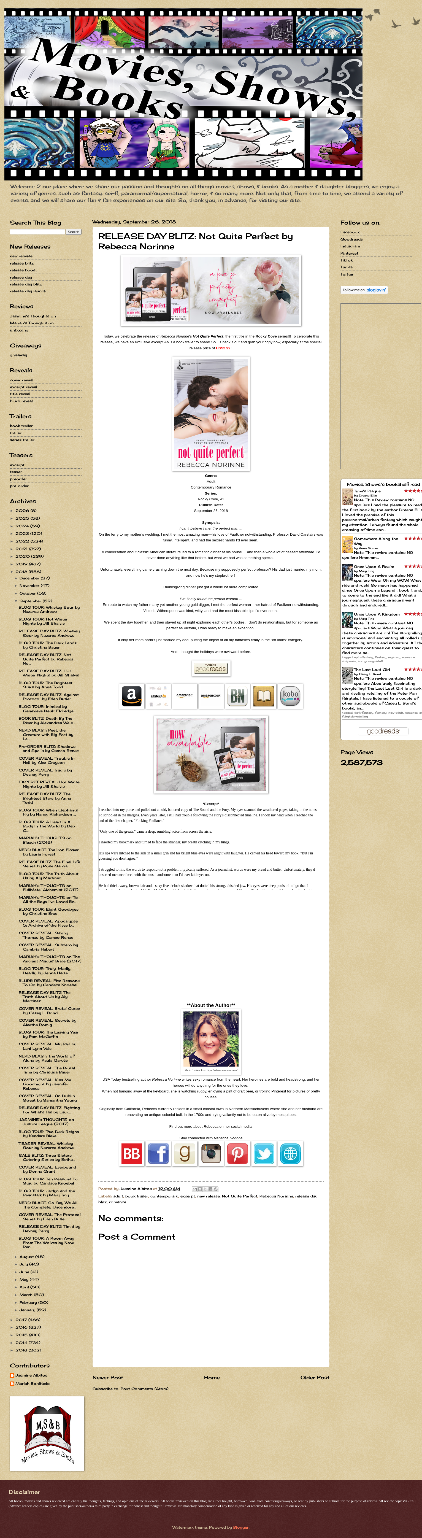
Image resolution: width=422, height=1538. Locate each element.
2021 (22, 549)
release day (21, 277)
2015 (22, 1335)
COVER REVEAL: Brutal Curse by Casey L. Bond (49, 1010)
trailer (15, 433)
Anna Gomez (368, 548)
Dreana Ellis (368, 495)
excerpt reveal (23, 387)
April (25, 1287)
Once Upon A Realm (374, 566)
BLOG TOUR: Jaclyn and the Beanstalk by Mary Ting (47, 1193)
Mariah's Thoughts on (32, 323)
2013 (22, 1350)
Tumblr (347, 267)
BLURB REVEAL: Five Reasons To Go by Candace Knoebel (49, 982)
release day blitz (26, 284)
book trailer (136, 1196)
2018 (22, 572)
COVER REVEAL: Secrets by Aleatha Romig (47, 1022)
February (29, 1302)
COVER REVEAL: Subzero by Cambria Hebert (48, 947)
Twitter (347, 274)
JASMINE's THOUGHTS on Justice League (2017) (46, 1121)
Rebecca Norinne (276, 1196)
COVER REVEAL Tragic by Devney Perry (45, 772)
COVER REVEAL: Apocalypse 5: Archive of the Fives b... (48, 923)
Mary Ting (366, 571)
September (31, 601)
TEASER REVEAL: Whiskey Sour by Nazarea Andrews (46, 1145)
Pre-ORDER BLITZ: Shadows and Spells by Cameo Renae (49, 748)
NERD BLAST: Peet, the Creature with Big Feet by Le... (46, 734)
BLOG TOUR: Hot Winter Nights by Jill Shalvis (43, 621)
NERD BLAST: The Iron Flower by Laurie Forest (49, 852)
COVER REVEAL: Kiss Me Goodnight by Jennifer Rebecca (45, 1084)
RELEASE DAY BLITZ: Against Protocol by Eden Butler (49, 696)
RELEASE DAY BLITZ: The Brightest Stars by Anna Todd (45, 798)
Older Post (315, 1377)
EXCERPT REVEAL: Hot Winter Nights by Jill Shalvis (50, 784)
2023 (22, 533)
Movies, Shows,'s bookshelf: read (383, 484)
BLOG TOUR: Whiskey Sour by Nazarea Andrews (49, 609)
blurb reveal (21, 401)
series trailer (22, 440)
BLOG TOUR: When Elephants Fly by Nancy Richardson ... (48, 812)
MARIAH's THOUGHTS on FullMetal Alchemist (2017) (48, 887)
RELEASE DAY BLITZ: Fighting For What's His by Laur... (49, 1109)
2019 (22, 564)
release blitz (22, 263)
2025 (23, 518)
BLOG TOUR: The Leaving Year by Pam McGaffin (49, 1034)
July (24, 1264)
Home (212, 1377)
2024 (22, 526)
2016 (22, 1327)
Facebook (349, 232)
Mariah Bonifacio (32, 1383)
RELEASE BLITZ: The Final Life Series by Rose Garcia (49, 864)
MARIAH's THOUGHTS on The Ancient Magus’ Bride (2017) (50, 958)
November (30, 585)
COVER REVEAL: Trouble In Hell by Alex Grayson (47, 760)
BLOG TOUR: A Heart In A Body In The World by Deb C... (47, 826)
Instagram (350, 246)
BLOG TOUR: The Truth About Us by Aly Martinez (49, 875)
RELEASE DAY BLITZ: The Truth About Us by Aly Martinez (45, 996)
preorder (18, 479)
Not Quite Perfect (239, 1196)
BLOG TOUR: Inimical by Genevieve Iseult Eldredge (46, 708)
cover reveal (21, 380)
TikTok (346, 260)
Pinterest (349, 253)
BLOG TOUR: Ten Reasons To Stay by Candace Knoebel (48, 1181)
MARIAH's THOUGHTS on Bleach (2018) (45, 840)
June (25, 1272)
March (27, 1295)
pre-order (19, 486)
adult (118, 1196)
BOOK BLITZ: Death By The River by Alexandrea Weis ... (48, 720)
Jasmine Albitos (31, 1375)
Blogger (241, 1527)
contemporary (164, 1196)
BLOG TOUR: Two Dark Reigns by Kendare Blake (49, 1133)
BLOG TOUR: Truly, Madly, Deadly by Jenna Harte (45, 970)
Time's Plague (367, 491)
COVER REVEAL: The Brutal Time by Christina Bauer (47, 1070)
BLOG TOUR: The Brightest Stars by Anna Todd (45, 685)
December (30, 578)
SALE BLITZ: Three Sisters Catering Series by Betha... (47, 1157)
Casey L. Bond (370, 674)
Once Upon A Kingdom (377, 614)
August (27, 1256)
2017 (21, 1320)
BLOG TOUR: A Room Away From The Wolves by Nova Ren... (46, 1242)
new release (208, 1196)
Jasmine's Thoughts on (33, 316)
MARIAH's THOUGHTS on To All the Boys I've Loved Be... (48, 899)
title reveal (20, 394)
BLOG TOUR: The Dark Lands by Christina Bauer (48, 645)
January (28, 1310)
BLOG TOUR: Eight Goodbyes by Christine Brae (49, 911)
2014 (22, 1342)
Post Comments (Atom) (144, 1388)
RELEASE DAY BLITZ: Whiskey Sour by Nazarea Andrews (49, 633)
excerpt (187, 1196)
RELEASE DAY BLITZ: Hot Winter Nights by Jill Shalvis (49, 673)
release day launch (28, 291)
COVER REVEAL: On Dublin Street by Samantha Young (48, 1098)
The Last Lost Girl (372, 669)
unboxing (19, 330)
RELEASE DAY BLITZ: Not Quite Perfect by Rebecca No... (46, 658)
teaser (16, 472)
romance (117, 1202)
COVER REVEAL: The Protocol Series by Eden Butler (50, 1216)
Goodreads (351, 239)
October (28, 593)
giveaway (18, 355)
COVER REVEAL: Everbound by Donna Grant (47, 1169)
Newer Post (108, 1377)
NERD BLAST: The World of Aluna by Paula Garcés (46, 1058)
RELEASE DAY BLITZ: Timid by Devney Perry (49, 1228)
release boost (23, 270)
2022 (23, 541)
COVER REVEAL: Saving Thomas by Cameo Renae (46, 935)
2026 (23, 510)
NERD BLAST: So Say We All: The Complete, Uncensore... (48, 1204)
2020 (23, 556)
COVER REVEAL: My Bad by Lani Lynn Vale (47, 1046)
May (25, 1279)
